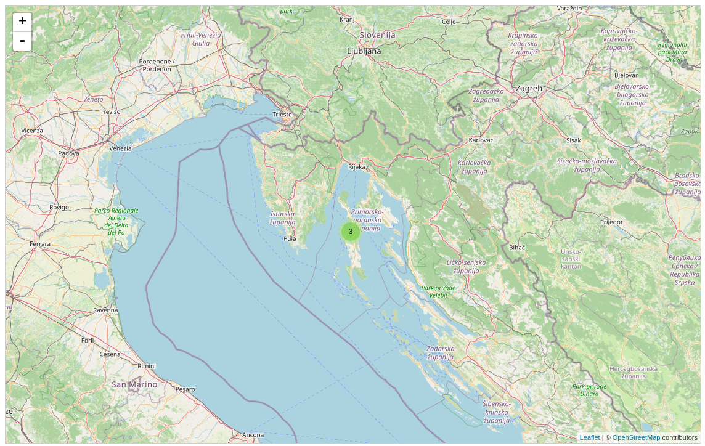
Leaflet (590, 437)
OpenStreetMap (637, 437)
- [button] (22, 41)
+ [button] (22, 22)
